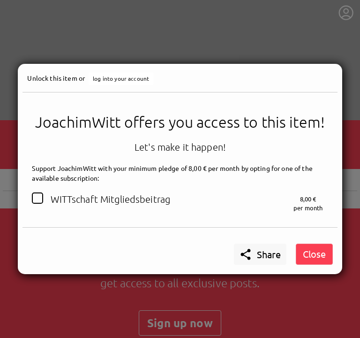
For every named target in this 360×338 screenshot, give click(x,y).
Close (314, 254)
